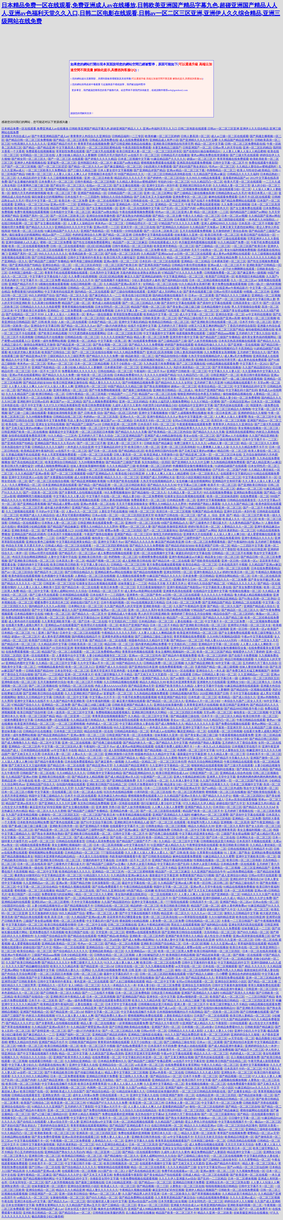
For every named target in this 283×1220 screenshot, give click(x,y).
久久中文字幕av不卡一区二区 (96, 663)
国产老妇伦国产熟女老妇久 (190, 166)
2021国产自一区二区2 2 (112, 1171)
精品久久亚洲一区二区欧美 (198, 1133)
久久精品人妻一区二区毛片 (184, 492)
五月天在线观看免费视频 (195, 230)
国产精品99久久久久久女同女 (174, 382)
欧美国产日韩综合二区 (56, 352)
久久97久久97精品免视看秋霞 (62, 405)
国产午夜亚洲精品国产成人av (50, 136)
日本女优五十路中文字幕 (80, 1208)
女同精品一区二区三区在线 (37, 155)
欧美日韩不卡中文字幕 (73, 640)
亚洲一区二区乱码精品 (257, 147)
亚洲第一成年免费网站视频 (48, 340)
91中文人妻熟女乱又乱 (230, 750)
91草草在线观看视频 (205, 1148)
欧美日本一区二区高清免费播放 (35, 848)
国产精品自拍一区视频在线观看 (251, 689)
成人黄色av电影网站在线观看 (231, 253)
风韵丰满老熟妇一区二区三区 (192, 367)
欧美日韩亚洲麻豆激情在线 (70, 382)
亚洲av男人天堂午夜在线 (206, 886)
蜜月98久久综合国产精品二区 (207, 583)
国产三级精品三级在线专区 (220, 1159)
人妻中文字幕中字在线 (62, 556)
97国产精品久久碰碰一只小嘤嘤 (207, 973)
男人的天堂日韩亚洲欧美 (154, 613)
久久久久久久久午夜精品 (217, 594)
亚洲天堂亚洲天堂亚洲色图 (108, 670)
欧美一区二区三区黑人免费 (175, 951)
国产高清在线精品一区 (113, 1008)
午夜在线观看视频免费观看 (136, 212)
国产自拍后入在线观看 (31, 1121)
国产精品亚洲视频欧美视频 (88, 481)
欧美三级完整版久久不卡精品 (114, 674)
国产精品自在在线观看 (82, 936)
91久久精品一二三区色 (62, 435)
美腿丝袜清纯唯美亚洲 (61, 412)
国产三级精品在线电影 (165, 268)
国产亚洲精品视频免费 (120, 780)
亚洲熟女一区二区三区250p (31, 204)
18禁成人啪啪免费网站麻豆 (51, 465)
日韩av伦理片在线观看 (227, 291)
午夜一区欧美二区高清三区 (191, 299)
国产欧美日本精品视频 (52, 333)
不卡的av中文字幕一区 (50, 511)
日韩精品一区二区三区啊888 (86, 287)
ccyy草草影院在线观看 (193, 917)
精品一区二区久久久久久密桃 (47, 810)
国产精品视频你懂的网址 (39, 1178)
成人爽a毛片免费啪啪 (237, 356)
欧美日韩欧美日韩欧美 (64, 564)
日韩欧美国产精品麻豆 (158, 443)
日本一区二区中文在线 (92, 924)
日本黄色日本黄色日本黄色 (61, 428)
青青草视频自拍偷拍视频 (77, 306)
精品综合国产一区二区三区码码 (233, 613)
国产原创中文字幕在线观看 (178, 303)
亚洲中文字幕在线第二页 (147, 901)
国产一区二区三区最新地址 (160, 530)
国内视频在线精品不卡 (86, 636)
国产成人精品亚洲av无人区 (122, 776)
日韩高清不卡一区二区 (204, 901)
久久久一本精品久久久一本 (118, 985)
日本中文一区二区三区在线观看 (43, 249)
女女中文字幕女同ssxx (211, 1167)
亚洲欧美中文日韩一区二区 (190, 579)
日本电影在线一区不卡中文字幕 (21, 405)
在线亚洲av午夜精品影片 (232, 287)
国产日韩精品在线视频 (187, 898)
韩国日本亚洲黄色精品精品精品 (54, 856)
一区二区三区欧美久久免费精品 (46, 170)
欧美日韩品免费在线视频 (92, 219)
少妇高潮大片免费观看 (157, 166)
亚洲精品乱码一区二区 (166, 1080)
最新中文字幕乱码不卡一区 (121, 973)
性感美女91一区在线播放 (179, 670)
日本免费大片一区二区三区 (56, 181)
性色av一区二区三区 (222, 166)
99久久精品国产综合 (72, 913)
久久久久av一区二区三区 (180, 659)
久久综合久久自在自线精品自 (138, 1110)
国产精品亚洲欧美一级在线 (25, 867)
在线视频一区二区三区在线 (125, 788)
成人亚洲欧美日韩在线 (136, 560)
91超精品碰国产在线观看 (164, 310)
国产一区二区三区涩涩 (52, 166)
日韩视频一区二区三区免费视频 (213, 1049)
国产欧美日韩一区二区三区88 (122, 628)
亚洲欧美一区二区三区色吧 (146, 936)
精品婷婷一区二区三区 (144, 905)
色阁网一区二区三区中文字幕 (47, 348)
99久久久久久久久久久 (53, 253)
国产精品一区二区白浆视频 (85, 348)
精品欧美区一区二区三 (139, 356)
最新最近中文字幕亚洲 (63, 431)
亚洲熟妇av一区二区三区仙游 (96, 204)
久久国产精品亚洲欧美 (175, 200)
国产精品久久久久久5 (39, 227)
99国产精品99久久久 (131, 174)
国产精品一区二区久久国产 (224, 606)
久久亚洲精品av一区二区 (253, 674)
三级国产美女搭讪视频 (234, 310)
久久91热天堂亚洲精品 (94, 738)
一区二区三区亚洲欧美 (179, 359)
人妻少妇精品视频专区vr (47, 905)
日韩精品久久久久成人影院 (185, 1030)
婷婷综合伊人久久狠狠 (238, 1201)
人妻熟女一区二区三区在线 (187, 1186)
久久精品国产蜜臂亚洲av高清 (89, 1026)
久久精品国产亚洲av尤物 (162, 469)
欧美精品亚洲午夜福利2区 (37, 450)
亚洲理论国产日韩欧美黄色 (18, 981)
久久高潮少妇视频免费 (46, 303)
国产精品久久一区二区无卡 (89, 613)
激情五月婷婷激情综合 (167, 534)
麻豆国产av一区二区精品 (66, 401)
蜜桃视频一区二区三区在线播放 (226, 791)
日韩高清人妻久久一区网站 (73, 970)
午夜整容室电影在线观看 (202, 845)
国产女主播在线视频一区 (129, 185)
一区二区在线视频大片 (162, 894)
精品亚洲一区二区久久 (175, 913)
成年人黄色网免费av (234, 905)
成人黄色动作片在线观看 (24, 621)
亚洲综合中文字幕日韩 (45, 325)
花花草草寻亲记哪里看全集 (124, 917)
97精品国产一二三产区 (122, 393)
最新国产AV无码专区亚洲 (56, 647)
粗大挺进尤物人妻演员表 (24, 352)
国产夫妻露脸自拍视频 (58, 477)
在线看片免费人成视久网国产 (262, 731)
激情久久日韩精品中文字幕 (34, 697)
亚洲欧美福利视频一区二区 (245, 1205)
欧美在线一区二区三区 (20, 424)
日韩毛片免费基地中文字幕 (145, 784)
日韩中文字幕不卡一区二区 (256, 1186)
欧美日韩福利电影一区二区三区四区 (217, 951)
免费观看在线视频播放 (40, 151)
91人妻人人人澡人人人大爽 (125, 1083)
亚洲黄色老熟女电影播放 (118, 636)
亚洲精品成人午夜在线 (122, 613)
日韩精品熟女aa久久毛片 (231, 193)
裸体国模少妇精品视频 (31, 526)
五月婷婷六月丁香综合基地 (239, 742)
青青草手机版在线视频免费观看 (34, 708)
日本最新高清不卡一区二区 (74, 848)
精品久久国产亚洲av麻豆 (123, 829)
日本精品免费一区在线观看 (51, 719)
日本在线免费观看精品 (265, 568)
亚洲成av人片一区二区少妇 (202, 701)
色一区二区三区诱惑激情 (188, 791)
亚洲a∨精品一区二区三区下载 (186, 170)
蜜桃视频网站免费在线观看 (46, 852)
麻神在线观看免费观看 (222, 196)
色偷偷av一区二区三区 (212, 1117)
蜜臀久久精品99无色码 (22, 1042)
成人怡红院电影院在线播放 (123, 318)
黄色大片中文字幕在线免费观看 (143, 1038)
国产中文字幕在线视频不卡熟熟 (139, 913)
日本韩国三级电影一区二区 (25, 272)
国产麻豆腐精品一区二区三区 (123, 166)
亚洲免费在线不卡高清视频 (46, 932)
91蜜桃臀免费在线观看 (153, 556)
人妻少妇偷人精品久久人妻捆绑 (76, 155)
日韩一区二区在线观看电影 (67, 246)
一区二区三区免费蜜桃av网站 (102, 651)
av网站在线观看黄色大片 (212, 208)
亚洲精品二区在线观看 (246, 602)
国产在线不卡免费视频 (205, 200)
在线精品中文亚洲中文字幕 (195, 405)
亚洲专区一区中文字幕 (161, 996)
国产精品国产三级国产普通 (123, 462)
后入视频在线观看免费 (130, 575)
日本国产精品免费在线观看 (29, 689)
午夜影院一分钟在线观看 (126, 230)
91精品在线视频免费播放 (239, 886)
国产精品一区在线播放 (190, 348)
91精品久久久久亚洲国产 (47, 1106)
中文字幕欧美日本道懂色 (30, 310)
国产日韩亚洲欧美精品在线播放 (131, 143)
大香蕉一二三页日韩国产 (237, 920)
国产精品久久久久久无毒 (131, 431)
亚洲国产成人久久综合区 (111, 666)
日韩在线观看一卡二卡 (114, 1095)
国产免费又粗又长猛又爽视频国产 (248, 670)
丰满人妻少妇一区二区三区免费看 (159, 985)
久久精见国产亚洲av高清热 (106, 1053)
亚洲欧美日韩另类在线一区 (148, 1136)
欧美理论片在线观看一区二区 (99, 625)
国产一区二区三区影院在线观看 (160, 810)
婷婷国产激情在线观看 (179, 344)
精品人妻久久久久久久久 (105, 382)
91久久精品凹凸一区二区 (207, 181)
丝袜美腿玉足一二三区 (132, 583)
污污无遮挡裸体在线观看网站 (87, 333)
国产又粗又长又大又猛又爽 (99, 818)
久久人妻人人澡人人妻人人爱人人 (147, 852)
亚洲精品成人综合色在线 (236, 773)
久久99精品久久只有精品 (122, 287)
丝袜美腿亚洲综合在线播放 (82, 989)
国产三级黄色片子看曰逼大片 (209, 522)
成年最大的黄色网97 (57, 507)
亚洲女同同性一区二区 (178, 572)
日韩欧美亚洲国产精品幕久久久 (132, 704)
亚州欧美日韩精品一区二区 (40, 1212)
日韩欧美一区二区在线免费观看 (238, 1189)
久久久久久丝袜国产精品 (116, 337)
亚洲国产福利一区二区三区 (73, 1034)
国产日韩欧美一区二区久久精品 (21, 268)
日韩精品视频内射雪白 (183, 693)
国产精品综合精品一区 (100, 1091)
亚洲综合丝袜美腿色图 (100, 215)
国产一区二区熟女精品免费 (220, 257)
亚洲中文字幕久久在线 (168, 1019)
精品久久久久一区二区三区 (121, 477)
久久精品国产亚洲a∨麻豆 (209, 174)
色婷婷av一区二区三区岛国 (101, 416)
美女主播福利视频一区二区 (254, 829)
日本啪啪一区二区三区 (123, 238)
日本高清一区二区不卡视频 (256, 223)
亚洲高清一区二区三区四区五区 (96, 1133)
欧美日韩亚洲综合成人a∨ (172, 773)
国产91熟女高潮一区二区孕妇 (257, 598)
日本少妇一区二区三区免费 (183, 602)
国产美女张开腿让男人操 (264, 579)
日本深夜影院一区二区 (106, 882)
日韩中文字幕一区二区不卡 (230, 162)
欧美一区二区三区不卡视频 (85, 682)
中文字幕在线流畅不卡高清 (138, 1011)
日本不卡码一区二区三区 (255, 321)
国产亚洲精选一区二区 (79, 598)
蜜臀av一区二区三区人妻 (135, 526)
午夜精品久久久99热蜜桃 (50, 579)
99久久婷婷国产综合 (42, 295)
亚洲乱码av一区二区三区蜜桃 (51, 901)
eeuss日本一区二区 (40, 939)
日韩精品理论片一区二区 (141, 223)
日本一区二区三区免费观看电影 (205, 541)
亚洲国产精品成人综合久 (259, 606)
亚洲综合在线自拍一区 (15, 1106)
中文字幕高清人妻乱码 (70, 147)
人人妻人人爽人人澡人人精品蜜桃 (244, 151)
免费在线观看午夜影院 (263, 162)
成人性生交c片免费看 (217, 936)
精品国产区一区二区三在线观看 (62, 651)
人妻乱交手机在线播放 (113, 511)
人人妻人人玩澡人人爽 (265, 1182)
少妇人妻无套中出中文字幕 (100, 977)
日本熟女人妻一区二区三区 (59, 522)
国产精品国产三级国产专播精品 (49, 261)
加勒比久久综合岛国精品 (116, 196)
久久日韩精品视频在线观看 (121, 682)
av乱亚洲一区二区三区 (149, 1064)
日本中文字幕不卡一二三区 (260, 439)
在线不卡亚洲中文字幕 (142, 325)
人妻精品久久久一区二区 (237, 526)
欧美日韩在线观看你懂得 (60, 924)
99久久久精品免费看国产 (157, 299)
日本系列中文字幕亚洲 (104, 272)
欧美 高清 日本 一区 (116, 458)
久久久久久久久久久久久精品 (257, 257)
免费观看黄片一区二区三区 (148, 500)
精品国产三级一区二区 (76, 303)
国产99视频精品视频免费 (138, 382)
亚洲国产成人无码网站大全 (164, 291)
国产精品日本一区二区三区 (19, 644)
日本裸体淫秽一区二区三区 (228, 261)
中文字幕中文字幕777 (84, 1117)
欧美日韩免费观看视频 (96, 405)
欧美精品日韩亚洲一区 (239, 1136)
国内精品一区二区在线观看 (92, 291)
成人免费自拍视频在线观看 (114, 553)
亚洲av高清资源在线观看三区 (251, 936)
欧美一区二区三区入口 (79, 666)
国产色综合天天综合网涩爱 (18, 973)
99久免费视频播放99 (208, 378)
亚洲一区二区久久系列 (142, 610)
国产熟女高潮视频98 (157, 386)
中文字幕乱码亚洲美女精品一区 (76, 541)
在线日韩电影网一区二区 (17, 223)
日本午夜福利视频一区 (115, 602)
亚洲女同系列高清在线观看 (245, 924)
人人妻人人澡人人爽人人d (69, 174)
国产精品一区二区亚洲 (117, 234)
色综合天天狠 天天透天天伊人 (25, 545)
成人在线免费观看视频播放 (49, 1099)
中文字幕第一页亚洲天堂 (177, 378)
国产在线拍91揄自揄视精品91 (202, 151)
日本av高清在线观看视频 (80, 439)
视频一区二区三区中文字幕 (97, 428)
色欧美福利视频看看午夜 (125, 856)
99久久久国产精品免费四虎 (182, 1034)
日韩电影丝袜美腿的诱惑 (162, 1091)
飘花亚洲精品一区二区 (191, 731)
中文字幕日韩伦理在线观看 (23, 1049)
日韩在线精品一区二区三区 (115, 371)
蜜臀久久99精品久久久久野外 (168, 503)
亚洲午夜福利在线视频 (143, 1008)
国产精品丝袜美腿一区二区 (214, 954)
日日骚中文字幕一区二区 (244, 1117)
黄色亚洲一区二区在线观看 (91, 981)
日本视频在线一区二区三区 (46, 318)
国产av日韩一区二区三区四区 (159, 329)
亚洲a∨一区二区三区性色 (145, 655)
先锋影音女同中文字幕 (104, 1178)
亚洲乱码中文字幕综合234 (82, 617)
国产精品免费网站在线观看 (238, 200)
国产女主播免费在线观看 (246, 208)
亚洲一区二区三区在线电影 (64, 1110)
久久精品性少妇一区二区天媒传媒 (116, 958)
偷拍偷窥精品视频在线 (259, 329)
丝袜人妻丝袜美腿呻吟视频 (87, 465)
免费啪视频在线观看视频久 (113, 712)
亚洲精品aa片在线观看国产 (62, 625)
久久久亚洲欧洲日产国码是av (83, 693)
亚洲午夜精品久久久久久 (257, 538)
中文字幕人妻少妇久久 (94, 564)
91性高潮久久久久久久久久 (28, 143)
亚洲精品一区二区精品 (195, 261)
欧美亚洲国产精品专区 (172, 697)
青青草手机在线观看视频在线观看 (66, 272)
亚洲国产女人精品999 (123, 219)
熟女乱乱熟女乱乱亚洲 (53, 329)
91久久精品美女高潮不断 (194, 284)
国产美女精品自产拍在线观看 (162, 1174)
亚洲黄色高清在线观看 (177, 591)
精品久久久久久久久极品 (113, 1068)
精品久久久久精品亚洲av (200, 1125)
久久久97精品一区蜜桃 (205, 401)
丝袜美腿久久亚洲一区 (188, 234)
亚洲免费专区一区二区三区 (190, 196)
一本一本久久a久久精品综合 (212, 746)
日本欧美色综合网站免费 (33, 822)
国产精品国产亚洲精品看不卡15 (129, 1125)
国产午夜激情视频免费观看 (106, 488)
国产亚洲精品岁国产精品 (149, 170)
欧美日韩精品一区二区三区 (125, 189)
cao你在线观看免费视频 (98, 310)
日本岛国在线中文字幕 (15, 447)
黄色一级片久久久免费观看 (223, 928)
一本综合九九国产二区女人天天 (258, 640)
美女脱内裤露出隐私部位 (131, 894)
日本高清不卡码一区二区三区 (156, 424)
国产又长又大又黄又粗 (97, 1174)
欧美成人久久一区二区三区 (240, 519)
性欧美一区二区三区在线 (27, 230)
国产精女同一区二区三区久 (29, 158)
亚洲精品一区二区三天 (169, 204)
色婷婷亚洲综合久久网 (86, 234)
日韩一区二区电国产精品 (91, 189)
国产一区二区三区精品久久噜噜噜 (229, 409)
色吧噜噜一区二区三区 (122, 556)
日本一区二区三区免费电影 (132, 992)
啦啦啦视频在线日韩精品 (105, 879)
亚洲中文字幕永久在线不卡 (31, 701)
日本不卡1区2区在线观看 (254, 196)
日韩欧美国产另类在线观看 (260, 1102)
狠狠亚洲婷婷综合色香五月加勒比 (199, 393)
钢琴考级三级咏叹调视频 (86, 261)
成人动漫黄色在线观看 (88, 477)
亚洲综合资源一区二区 (229, 314)
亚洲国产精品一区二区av (235, 901)
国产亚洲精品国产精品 (216, 602)
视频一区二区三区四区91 (249, 795)
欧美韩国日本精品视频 (250, 276)
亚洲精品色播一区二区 (158, 189)
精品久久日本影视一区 (92, 750)
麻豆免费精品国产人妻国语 (208, 1152)
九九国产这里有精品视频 (21, 814)
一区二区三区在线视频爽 (226, 1155)
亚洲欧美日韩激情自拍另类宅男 (173, 143)
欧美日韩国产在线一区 (79, 932)
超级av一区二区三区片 (201, 158)
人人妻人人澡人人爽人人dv (25, 386)
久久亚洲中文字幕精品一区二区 (21, 299)
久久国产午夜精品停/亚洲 (189, 606)
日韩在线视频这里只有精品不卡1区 (250, 848)
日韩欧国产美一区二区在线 (188, 409)
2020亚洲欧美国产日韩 (89, 530)
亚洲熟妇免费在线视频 (248, 492)
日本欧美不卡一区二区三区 (263, 754)
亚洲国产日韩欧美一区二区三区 (187, 371)
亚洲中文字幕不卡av (123, 409)
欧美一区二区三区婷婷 (175, 249)
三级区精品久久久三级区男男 (66, 356)
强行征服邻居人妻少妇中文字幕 (161, 803)
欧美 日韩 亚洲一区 (134, 970)
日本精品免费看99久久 (128, 375)
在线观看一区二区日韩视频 (225, 731)
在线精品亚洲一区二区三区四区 (216, 1095)
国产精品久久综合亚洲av (111, 598)
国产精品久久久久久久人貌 (34, 390)
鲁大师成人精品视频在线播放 (253, 594)
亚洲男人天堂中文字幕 (221, 776)
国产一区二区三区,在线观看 (65, 158)
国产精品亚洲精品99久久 (139, 773)
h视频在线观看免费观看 (35, 845)
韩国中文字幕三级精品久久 (46, 795)
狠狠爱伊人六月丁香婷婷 (249, 651)
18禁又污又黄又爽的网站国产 (207, 325)
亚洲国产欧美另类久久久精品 (174, 685)
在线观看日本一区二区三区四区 (85, 318)
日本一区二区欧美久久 (204, 473)
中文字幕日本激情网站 (178, 848)
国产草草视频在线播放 (226, 367)
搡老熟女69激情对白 (27, 875)
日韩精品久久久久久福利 (243, 174)
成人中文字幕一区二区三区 (196, 314)
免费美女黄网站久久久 (50, 1205)
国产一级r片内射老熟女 (112, 325)
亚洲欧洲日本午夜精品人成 (131, 822)
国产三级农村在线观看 (15, 439)
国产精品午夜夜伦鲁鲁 (48, 761)
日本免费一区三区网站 (40, 799)
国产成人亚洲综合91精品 (231, 875)
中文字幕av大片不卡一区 (105, 697)
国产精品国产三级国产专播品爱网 (150, 1061)
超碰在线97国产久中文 (84, 602)
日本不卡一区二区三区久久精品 (221, 716)
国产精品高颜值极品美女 (17, 856)
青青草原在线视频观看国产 (109, 716)
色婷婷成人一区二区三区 (102, 723)
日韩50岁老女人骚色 (30, 549)
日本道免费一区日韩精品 (198, 575)
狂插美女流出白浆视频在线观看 (185, 496)
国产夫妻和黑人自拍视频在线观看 (81, 492)
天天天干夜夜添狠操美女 (132, 503)
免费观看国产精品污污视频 (196, 875)
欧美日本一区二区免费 (73, 200)
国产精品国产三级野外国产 (184, 538)
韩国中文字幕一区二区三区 (171, 886)
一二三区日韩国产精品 (260, 996)
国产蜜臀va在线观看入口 (57, 530)
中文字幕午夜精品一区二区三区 (71, 659)
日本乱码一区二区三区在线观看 (159, 261)
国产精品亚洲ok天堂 (33, 356)
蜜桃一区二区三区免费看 (56, 242)
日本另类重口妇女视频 (172, 1201)
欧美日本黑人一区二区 (262, 193)
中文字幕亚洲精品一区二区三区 (183, 276)
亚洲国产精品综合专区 (115, 617)
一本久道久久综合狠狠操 (92, 856)
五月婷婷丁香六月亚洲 (208, 382)
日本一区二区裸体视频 (242, 1178)
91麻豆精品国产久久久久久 (168, 158)
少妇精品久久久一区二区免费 (228, 579)
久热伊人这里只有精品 (141, 863)
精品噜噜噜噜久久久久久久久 (24, 469)
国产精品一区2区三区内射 (120, 412)
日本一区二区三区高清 (143, 1144)
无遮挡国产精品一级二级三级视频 (216, 666)
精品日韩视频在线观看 (239, 659)
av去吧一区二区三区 (42, 841)
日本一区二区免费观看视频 (67, 1076)
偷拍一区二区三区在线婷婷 (192, 970)
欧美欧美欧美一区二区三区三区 (54, 1133)
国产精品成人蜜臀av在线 (63, 503)
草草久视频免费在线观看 (264, 985)
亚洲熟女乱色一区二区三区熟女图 (227, 1182)
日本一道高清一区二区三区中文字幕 (70, 712)
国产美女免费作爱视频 (247, 587)
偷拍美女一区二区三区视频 (258, 318)
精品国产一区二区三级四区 (184, 617)
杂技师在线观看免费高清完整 (27, 435)
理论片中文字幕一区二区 (41, 200)
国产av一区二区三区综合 (17, 572)
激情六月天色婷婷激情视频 (28, 193)
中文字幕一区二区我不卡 (80, 249)
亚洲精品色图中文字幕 (19, 663)
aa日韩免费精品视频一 (241, 871)
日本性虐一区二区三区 (202, 697)
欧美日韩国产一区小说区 (24, 894)
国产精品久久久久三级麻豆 (232, 295)
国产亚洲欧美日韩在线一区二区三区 (31, 560)
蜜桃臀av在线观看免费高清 (143, 932)
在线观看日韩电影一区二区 (46, 1061)
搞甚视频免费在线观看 (190, 333)
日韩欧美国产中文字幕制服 (198, 238)
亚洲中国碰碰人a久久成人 (22, 242)
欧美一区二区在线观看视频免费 (28, 246)
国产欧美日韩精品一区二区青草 (101, 549)
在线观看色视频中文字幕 (155, 1163)
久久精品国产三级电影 (169, 1121)
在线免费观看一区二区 (254, 496)
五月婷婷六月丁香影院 (172, 325)
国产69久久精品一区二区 (253, 932)
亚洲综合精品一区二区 (56, 265)
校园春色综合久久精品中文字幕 (149, 640)
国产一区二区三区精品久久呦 (141, 303)
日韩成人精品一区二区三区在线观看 (68, 545)
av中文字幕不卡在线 (64, 750)
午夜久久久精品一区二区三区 (201, 215)
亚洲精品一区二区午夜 (67, 977)
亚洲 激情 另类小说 (108, 807)
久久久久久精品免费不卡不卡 (248, 447)
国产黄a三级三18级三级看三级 (91, 704)
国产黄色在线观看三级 (197, 291)
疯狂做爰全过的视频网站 (47, 196)
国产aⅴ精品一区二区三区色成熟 (222, 788)
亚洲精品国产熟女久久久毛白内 (55, 443)
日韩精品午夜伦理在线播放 (189, 265)
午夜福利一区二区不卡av (149, 371)
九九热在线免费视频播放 (195, 469)
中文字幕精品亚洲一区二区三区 (62, 875)
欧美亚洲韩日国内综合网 (161, 450)
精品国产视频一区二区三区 (67, 208)
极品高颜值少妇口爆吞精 (47, 1216)
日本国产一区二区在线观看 (73, 538)
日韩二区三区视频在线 (122, 924)
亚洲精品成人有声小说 (163, 140)
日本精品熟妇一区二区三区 (156, 621)
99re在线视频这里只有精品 (148, 602)
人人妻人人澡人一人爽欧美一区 (64, 314)
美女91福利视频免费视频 (240, 249)
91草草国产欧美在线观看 (123, 481)
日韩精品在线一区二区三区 (82, 337)
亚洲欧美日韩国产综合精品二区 (106, 784)
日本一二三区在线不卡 (158, 788)
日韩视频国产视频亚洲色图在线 (109, 799)
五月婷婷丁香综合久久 (251, 352)
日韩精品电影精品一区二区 (131, 731)
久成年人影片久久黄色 (126, 405)
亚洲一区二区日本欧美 (98, 177)
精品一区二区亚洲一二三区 (211, 212)
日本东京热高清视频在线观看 (237, 340)
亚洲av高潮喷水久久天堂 (57, 788)
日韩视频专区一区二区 (22, 329)
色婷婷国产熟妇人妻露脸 (204, 503)
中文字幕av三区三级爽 (191, 484)
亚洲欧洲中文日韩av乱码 (33, 401)
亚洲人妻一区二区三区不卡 (125, 443)
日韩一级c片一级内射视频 (264, 284)
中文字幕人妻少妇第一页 (95, 519)
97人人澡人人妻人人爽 (58, 386)
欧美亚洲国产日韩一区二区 (212, 545)
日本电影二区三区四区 (68, 731)
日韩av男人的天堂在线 (227, 147)
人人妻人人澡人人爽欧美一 (257, 644)
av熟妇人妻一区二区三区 (223, 443)
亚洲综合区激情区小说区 (231, 981)
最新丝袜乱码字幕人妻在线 (261, 970)
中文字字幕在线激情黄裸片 (26, 1087)
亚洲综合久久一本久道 (210, 670)
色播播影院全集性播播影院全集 (193, 465)
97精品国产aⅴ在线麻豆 (205, 610)
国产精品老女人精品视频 (87, 776)
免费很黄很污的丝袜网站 (27, 291)
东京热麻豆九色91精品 (112, 795)
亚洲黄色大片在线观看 (197, 534)
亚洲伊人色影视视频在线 (30, 162)
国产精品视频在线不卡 (78, 905)
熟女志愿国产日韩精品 (203, 397)
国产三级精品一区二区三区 (212, 246)
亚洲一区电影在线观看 (124, 803)
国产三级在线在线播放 (208, 708)
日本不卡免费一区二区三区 (200, 1076)
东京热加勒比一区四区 (156, 462)
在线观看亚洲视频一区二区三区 (65, 1087)
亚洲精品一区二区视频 (265, 295)
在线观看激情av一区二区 (41, 678)
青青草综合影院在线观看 (123, 719)
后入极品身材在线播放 (73, 488)
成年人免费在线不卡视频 (114, 249)
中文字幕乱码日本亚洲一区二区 (142, 1057)
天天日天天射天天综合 (208, 1136)
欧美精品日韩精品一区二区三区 (169, 321)
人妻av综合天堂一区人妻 (63, 1121)
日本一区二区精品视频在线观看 (209, 280)
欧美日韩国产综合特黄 (31, 712)
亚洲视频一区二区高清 (235, 822)
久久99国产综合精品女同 (50, 936)
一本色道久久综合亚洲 (79, 447)
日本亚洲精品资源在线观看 (59, 484)
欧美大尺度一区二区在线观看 (243, 181)
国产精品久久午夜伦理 (163, 1023)
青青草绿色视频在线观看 (138, 651)
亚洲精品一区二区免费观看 (64, 310)
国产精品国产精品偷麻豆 (63, 526)
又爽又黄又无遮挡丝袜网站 (237, 227)
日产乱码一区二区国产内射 (178, 208)
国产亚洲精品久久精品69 (172, 227)
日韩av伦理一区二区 (154, 1030)
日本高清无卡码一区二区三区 (152, 420)
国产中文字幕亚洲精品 (46, 610)
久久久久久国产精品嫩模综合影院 (27, 966)
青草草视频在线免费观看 (233, 158)
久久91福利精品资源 (27, 788)
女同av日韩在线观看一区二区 (191, 420)
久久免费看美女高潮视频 (220, 352)
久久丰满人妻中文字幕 (184, 780)
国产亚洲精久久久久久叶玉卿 (198, 140)
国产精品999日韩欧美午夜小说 (243, 708)
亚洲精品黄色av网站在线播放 (113, 572)
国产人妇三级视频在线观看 (127, 981)
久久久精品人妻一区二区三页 (231, 185)
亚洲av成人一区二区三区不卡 (226, 265)
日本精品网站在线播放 (15, 1136)
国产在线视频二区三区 (193, 329)
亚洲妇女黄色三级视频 (40, 541)
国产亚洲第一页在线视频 (244, 344)
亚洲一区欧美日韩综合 (73, 1193)
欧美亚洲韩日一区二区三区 (40, 500)
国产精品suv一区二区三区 (186, 640)
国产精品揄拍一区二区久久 (149, 492)
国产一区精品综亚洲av (235, 401)
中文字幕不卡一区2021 (254, 363)
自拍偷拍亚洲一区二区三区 (122, 329)
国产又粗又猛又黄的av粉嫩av (24, 428)
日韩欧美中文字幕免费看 (50, 420)
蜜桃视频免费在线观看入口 (145, 795)
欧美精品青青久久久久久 (153, 409)
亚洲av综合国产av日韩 (193, 989)
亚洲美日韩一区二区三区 (44, 1155)
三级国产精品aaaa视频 (220, 333)
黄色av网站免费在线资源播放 (209, 155)
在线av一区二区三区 (99, 185)
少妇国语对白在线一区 (15, 905)
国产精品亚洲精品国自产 (53, 735)
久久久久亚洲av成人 (223, 943)
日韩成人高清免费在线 (103, 140)
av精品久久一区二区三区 (33, 1197)
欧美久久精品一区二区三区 (85, 757)
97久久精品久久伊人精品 (120, 769)
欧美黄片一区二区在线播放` (35, 397)
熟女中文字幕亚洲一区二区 (196, 416)
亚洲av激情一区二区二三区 (121, 261)
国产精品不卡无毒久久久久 (231, 757)
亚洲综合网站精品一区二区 (232, 575)
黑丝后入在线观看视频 (185, 924)
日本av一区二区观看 (201, 295)
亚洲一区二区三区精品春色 (263, 977)
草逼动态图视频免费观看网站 (159, 507)
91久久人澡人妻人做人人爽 (121, 962)
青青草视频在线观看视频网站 (89, 1125)
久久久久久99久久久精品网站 (30, 1076)
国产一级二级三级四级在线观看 (224, 219)
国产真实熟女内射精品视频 (133, 215)
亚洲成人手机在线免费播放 (107, 689)
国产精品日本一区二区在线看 (171, 560)
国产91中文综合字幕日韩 (96, 822)
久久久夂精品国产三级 (20, 393)
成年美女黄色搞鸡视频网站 (259, 337)
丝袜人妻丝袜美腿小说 (253, 666)
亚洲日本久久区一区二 (165, 1133)
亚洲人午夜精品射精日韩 (189, 776)
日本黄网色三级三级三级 (33, 185)
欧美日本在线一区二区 (244, 947)
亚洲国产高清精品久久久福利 (171, 814)
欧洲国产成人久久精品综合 (37, 515)
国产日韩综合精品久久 (79, 572)
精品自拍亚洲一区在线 (98, 731)
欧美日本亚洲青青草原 (181, 682)
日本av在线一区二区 (105, 515)
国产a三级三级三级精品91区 (50, 1114)
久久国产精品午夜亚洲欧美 (67, 701)
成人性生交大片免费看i (263, 1023)
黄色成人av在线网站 (163, 731)
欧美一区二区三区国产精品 (227, 329)
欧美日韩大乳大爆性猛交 (119, 257)
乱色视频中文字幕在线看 (57, 575)
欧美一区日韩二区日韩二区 (211, 882)
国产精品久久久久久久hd (177, 708)
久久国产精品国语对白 (256, 367)
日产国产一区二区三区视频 (19, 166)
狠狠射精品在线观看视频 (207, 765)
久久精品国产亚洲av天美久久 (182, 795)
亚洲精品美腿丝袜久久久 (156, 367)
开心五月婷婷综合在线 (90, 568)
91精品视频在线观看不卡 (240, 382)
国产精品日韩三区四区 (263, 738)
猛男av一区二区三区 (114, 610)
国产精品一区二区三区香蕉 (70, 140)
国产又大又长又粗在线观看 (205, 890)
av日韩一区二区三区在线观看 (193, 253)
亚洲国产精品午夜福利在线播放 (214, 769)
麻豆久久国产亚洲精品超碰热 (143, 276)
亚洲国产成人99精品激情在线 (163, 435)
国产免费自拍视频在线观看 (232, 723)
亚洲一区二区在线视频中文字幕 (109, 200)
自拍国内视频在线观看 (130, 428)
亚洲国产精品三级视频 (31, 1038)
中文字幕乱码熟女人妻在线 (136, 723)
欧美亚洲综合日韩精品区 (61, 462)
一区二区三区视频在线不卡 (121, 348)
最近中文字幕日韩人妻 (261, 299)
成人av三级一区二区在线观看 (229, 136)
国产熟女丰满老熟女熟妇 (47, 833)
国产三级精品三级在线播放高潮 (194, 193)
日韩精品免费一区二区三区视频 (163, 663)
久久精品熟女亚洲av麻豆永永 (129, 875)
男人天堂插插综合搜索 (245, 306)
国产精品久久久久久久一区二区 (21, 583)
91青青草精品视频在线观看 (133, 814)
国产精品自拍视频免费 (147, 572)
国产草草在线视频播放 (15, 1026)
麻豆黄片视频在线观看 (130, 701)
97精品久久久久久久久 (241, 583)
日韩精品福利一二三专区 (128, 136)
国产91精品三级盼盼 (193, 507)
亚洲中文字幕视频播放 (153, 412)
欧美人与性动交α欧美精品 (254, 170)
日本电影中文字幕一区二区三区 (70, 212)
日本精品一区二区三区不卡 (105, 591)
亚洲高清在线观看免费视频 (194, 162)
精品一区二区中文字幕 (209, 143)
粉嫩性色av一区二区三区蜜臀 (209, 814)
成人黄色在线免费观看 (252, 359)
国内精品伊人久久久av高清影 (48, 606)
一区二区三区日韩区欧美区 (128, 484)
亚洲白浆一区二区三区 (50, 617)
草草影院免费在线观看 (70, 151)
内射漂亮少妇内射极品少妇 (159, 405)
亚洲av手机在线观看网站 (25, 375)
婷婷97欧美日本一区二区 (204, 526)
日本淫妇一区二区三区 (227, 807)
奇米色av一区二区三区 (109, 223)
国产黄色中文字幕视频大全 (148, 617)
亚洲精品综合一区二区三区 (103, 947)
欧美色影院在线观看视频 (24, 575)
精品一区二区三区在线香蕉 (148, 1167)
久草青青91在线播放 (210, 852)
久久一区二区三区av (243, 280)
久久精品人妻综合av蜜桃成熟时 (256, 166)
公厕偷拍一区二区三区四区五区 (259, 678)
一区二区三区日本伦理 (172, 761)
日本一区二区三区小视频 (17, 791)
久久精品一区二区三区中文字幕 (56, 663)
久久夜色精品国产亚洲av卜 (246, 522)
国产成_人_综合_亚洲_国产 (214, 515)
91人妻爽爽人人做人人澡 (213, 447)
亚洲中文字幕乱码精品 (133, 321)
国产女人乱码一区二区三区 (263, 826)
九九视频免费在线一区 (250, 1171)
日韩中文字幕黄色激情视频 (229, 985)
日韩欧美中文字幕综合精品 (104, 773)
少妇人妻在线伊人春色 (146, 280)
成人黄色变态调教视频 (56, 636)
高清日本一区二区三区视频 (228, 420)
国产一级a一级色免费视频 (75, 1000)
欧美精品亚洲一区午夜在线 (31, 208)
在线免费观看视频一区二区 (23, 651)
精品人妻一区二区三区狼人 (259, 1163)
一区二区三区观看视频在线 (142, 708)
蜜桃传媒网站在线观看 (254, 1110)
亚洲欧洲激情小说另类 (195, 268)
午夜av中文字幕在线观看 (257, 636)
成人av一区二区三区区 (130, 469)
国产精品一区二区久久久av (85, 166)
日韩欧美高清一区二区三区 (85, 644)
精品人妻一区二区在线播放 (97, 1023)
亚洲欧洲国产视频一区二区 (25, 409)
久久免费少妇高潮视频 (235, 204)
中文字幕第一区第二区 (112, 340)
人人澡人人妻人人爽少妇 (229, 534)
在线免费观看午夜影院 (241, 1083)
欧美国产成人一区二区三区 (227, 996)
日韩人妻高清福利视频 (188, 352)
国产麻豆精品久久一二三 (105, 295)
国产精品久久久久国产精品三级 (223, 617)
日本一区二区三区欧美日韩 (124, 333)
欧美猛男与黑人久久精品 (203, 822)
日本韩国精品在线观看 (74, 594)
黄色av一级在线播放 (99, 314)
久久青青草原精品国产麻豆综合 (175, 1197)
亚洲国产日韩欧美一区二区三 (153, 579)
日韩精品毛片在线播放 (175, 155)
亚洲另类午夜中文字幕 (184, 337)
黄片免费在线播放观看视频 (229, 284)
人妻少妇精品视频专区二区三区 (106, 655)
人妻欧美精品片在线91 (175, 799)
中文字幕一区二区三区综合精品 (37, 886)
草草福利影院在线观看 (252, 943)
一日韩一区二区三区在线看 (95, 454)
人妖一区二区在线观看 (72, 321)
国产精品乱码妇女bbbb (37, 382)
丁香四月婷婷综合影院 (241, 325)
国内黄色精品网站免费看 (151, 644)
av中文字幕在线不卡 (136, 845)
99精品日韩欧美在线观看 (59, 568)
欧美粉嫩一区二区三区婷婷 (162, 136)
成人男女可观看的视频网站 (73, 515)
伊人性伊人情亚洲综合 (222, 428)
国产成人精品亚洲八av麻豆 (264, 462)
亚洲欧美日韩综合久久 (151, 257)
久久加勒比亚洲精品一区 (80, 1061)
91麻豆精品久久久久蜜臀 (218, 856)
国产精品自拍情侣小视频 (171, 356)
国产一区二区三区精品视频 (105, 1019)
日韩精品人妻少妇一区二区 (219, 674)
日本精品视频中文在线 (215, 306)
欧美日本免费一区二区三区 (118, 587)
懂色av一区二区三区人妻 (105, 1193)
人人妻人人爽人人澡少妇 (194, 894)
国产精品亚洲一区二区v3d (97, 966)
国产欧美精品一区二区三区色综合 (169, 431)
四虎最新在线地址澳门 (53, 1064)
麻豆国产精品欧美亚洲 (169, 541)
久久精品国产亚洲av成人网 (175, 882)
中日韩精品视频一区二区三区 (123, 909)
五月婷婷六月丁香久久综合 (253, 333)
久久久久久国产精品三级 (238, 503)
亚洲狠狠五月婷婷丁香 (57, 299)
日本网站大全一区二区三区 (85, 606)
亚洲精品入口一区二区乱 (50, 238)
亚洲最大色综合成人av (15, 136)
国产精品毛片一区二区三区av (77, 553)
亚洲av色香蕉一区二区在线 (97, 503)
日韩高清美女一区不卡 (247, 303)
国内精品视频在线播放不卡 (169, 295)
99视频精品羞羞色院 (51, 666)
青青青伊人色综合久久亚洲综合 (90, 136)
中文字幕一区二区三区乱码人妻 (62, 746)
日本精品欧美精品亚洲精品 (220, 598)
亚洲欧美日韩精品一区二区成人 (173, 390)
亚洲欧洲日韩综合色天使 (195, 185)
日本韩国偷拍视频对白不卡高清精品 (229, 348)
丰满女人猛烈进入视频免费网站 (169, 401)
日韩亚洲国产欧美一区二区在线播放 (24, 431)
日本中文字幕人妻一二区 (130, 310)
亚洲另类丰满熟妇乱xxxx (194, 867)
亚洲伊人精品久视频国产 (85, 1114)
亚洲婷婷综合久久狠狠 (252, 412)
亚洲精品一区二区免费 (145, 249)
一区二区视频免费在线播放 (192, 189)
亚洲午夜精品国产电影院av (184, 587)
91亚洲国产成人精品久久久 (168, 845)
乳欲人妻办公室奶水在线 (83, 420)
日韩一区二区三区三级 (87, 973)
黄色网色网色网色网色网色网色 (257, 776)
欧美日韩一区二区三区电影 (244, 860)
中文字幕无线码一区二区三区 (24, 924)
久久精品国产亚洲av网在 (264, 215)
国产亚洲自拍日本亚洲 (143, 666)
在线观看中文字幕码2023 (17, 458)
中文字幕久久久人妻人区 (224, 371)
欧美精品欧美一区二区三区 (86, 253)
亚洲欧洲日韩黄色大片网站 (149, 712)
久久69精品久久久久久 (71, 773)
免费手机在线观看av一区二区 (180, 1171)
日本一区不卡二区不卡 (46, 371)
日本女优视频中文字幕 (20, 1205)
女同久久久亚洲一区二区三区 (128, 867)
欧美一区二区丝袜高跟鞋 (223, 496)
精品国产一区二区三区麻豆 (130, 242)
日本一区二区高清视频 (107, 845)
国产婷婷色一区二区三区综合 (166, 177)
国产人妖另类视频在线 (202, 340)
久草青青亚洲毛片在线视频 (201, 704)
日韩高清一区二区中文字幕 (92, 409)
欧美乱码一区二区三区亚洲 (138, 1049)
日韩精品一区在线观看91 (24, 522)
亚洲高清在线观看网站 (240, 431)
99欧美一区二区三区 (39, 174)
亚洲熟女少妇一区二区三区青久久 (249, 682)
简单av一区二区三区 (60, 363)
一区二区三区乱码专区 (167, 151)
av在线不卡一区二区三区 (144, 155)
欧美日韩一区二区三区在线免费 (160, 962)
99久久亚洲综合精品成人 (129, 727)
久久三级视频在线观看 (266, 253)
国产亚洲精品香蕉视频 (31, 503)
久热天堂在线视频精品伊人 (205, 356)
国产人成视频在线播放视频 (229, 1080)
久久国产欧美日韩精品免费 (23, 962)
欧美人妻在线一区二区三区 (165, 1099)
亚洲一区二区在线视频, (76, 742)
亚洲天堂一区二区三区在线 (138, 227)
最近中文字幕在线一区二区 (139, 882)
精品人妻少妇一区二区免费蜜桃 (239, 397)
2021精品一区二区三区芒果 (25, 507)
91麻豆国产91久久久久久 (52, 359)
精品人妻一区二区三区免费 (151, 337)
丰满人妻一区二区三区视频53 (47, 628)
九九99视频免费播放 (39, 416)
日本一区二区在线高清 (266, 575)
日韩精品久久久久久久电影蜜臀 (40, 306)
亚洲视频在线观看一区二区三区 (88, 238)
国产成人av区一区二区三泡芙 (177, 1008)
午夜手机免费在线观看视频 (202, 204)
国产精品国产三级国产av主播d (62, 268)
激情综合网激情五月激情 (39, 344)
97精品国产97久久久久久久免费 (179, 223)
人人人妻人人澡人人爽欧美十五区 (38, 587)
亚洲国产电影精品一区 (59, 189)
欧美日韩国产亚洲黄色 (234, 704)
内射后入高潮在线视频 (40, 1015)
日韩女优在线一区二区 (129, 966)
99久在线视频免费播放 (217, 492)
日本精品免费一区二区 (181, 500)
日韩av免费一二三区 (42, 538)
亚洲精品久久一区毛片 (117, 579)
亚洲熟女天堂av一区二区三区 (130, 519)
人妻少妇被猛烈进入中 (150, 954)
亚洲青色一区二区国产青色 (144, 594)
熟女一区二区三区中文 (262, 416)
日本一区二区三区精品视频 (91, 363)
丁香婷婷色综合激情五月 (53, 1125)
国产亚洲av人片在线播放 (232, 435)
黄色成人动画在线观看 (106, 303)
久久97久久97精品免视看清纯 (221, 538)
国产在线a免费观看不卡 (107, 886)
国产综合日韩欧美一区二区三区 (126, 568)
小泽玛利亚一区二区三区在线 (152, 791)
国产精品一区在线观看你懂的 (256, 1114)
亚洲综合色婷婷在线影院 (244, 973)
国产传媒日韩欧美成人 (89, 1072)
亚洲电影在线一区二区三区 (18, 682)
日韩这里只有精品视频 (51, 287)
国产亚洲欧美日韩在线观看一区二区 (214, 321)
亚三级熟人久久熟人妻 (134, 1076)
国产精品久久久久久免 (139, 541)
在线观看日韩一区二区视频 (79, 1171)
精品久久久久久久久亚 (199, 723)
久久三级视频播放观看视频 (65, 177)
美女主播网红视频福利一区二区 (175, 651)
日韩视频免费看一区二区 (220, 272)
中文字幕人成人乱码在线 (62, 519)
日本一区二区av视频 (234, 215)
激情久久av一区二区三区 (197, 568)
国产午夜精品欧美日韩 (58, 1072)
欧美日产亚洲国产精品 (87, 299)
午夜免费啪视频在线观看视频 (139, 1178)
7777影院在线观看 (112, 852)
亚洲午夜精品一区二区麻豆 (34, 1174)
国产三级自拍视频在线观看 (128, 291)
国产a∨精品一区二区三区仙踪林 (181, 488)
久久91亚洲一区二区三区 (253, 909)
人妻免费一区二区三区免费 (238, 458)
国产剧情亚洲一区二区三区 (49, 1030)
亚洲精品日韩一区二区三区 (157, 348)
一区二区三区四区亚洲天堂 (136, 515)
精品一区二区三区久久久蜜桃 (259, 443)
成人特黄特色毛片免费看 (83, 1099)
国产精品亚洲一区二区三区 (74, 344)
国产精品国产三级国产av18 (83, 424)
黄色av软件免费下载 (75, 879)
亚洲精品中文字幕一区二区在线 (218, 644)
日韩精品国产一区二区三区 (125, 193)
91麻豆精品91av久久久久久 (252, 1087)
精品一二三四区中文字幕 (247, 545)
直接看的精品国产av (236, 177)
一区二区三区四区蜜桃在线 (103, 147)
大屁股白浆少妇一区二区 (100, 397)
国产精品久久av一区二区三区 (66, 1201)
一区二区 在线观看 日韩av (184, 674)
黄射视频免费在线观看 (88, 647)
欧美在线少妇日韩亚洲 (136, 295)
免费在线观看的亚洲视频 (118, 1114)
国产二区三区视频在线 (113, 359)
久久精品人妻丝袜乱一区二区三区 (23, 219)
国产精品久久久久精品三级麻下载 (183, 1000)
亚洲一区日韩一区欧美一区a (122, 299)
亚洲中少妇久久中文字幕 (250, 1030)
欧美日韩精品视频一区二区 (61, 1045)
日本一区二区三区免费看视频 (66, 1038)
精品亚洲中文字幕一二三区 (244, 1152)
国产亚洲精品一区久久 (125, 507)
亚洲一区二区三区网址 (158, 193)
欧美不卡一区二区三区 (174, 458)
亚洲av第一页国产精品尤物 (73, 882)
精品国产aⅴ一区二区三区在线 (157, 393)
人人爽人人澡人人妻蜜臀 (231, 416)
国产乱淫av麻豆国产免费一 (123, 678)
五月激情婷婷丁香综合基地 (230, 230)
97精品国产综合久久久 (25, 704)
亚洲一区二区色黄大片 (79, 674)
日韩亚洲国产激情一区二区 (85, 458)
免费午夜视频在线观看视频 (31, 212)
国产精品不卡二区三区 (48, 572)
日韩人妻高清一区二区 (195, 136)
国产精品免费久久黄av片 (111, 1015)
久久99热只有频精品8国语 (223, 636)
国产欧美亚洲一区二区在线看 (248, 1174)
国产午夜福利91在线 (241, 541)
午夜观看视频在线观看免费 (194, 424)
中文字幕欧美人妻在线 (217, 587)
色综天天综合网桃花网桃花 (29, 556)
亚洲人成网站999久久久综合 (219, 223)
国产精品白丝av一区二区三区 (200, 310)
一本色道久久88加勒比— (262, 219)
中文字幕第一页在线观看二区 (53, 791)
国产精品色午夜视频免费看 (184, 598)
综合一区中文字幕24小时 (232, 738)
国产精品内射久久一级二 (139, 742)
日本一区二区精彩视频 (178, 1068)
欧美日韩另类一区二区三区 (222, 234)
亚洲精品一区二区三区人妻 (43, 879)
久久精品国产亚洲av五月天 (83, 1205)
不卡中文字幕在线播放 (244, 693)
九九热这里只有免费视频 (159, 363)
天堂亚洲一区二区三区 (110, 932)
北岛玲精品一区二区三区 (220, 932)
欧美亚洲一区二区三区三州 (68, 1102)
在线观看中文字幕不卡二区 (127, 826)
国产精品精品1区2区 (131, 450)
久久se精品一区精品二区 (140, 761)
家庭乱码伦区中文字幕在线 (193, 553)
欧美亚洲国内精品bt (213, 1205)
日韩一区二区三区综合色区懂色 (237, 1125)
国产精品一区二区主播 (166, 215)
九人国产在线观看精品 (58, 469)
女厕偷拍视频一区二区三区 (67, 1197)
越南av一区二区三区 (184, 386)
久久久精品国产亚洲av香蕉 (32, 473)
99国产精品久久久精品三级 (125, 386)
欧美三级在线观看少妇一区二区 (230, 189)
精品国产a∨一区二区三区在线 (75, 890)
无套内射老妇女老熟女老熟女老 (140, 272)
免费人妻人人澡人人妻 (115, 1136)
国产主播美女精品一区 (242, 1091)
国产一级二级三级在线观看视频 (242, 378)
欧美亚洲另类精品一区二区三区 (174, 246)
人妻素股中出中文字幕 (70, 655)
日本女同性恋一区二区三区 (112, 306)
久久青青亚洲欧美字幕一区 (59, 621)
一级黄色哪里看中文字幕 (17, 719)
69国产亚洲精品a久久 (100, 473)
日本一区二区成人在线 (87, 791)
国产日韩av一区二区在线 (44, 1167)
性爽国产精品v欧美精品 (207, 511)
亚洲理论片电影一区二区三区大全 (250, 625)
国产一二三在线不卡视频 (98, 992)
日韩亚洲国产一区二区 (196, 147)
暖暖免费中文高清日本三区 (51, 602)
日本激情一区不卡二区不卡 (133, 860)
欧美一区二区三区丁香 (61, 193)
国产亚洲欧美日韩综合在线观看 (159, 287)
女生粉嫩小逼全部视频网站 (193, 481)
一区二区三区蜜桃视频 (70, 723)
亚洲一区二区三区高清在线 (160, 917)
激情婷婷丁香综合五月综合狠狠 (191, 613)
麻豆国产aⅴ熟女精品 (127, 162)
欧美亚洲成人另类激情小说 (161, 454)
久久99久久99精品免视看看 (203, 177)
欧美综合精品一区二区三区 (215, 386)
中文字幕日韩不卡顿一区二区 (83, 1163)
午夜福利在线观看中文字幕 (37, 970)
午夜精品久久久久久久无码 (119, 632)
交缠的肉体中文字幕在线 (33, 564)
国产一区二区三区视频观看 (68, 473)
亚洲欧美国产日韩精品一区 (263, 265)
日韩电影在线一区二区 (144, 200)
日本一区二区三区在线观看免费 (195, 958)
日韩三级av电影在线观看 (17, 579)
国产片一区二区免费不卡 (255, 1208)
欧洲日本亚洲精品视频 (58, 409)
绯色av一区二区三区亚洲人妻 (174, 212)
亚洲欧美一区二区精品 (82, 340)
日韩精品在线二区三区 (67, 416)
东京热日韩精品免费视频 (93, 803)
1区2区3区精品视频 (98, 246)
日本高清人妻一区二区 (70, 560)
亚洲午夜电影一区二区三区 (86, 329)
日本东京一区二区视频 (83, 359)
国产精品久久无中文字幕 (172, 742)
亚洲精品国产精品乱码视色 (28, 534)
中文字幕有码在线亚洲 (58, 291)
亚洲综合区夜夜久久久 (214, 784)
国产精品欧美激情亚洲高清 (142, 488)
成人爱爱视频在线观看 (261, 534)
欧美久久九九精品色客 (64, 966)
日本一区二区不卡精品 (164, 625)
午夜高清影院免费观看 (136, 147)
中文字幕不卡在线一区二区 (103, 496)
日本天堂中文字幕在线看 (121, 1004)
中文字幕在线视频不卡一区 (259, 477)
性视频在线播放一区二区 (245, 591)
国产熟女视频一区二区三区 (110, 344)
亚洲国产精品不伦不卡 (61, 143)
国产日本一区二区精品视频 (234, 958)
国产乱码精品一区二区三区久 (196, 738)
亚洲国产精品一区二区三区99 (90, 507)
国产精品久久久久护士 (217, 795)
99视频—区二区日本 (256, 291)
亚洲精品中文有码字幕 (226, 481)
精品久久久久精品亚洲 (70, 1189)
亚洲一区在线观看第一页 (39, 655)
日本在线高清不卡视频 (232, 564)
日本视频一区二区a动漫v (105, 939)
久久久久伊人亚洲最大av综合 (177, 1178)
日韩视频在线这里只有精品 (217, 841)
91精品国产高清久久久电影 (237, 992)
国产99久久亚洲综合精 (110, 890)
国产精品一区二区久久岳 (72, 295)
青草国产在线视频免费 (231, 1133)
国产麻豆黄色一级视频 (251, 272)
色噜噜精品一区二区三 (221, 170)
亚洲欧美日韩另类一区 (92, 556)
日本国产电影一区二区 (15, 989)
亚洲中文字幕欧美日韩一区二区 (21, 568)
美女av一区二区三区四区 (186, 719)
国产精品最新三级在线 (185, 716)
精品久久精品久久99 (153, 682)
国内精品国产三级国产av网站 (248, 212)
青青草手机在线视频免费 (93, 143)
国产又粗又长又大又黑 (25, 754)
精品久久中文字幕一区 (20, 359)
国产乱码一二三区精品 (48, 674)
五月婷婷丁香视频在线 (60, 219)
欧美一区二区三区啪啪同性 (46, 598)
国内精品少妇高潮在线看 (164, 568)
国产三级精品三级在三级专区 (153, 636)
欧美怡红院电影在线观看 (171, 890)
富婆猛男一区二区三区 (61, 162)
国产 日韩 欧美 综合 (44, 321)
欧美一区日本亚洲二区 (222, 412)
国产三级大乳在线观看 (100, 151)
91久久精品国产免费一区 (233, 242)
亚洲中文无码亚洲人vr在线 (25, 477)
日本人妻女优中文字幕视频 (115, 170)
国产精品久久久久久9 (55, 962)
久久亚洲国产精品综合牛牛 (208, 871)
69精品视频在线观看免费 (222, 363)
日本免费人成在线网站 (132, 818)
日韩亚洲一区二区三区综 (59, 583)
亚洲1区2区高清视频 (160, 352)
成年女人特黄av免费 (85, 1095)
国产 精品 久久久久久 (136, 268)
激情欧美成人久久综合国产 (187, 928)
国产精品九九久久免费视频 (146, 344)
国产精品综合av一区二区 (166, 1076)
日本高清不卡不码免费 (145, 799)
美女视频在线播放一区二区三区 (258, 428)
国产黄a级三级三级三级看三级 (25, 738)
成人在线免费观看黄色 (133, 140)
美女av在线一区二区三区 (199, 435)
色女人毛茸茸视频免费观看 (59, 454)
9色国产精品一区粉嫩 (140, 890)
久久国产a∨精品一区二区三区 (145, 1087)
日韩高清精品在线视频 (241, 1140)
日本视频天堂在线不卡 (188, 219)
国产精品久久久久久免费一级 (105, 356)
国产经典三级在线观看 (107, 742)
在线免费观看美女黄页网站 (182, 1064)
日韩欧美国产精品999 (39, 670)
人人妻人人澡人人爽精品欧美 (157, 632)
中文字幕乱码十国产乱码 (241, 390)
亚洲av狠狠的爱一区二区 (192, 996)
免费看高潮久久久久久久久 (79, 371)
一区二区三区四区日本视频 (96, 431)
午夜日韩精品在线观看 (112, 439)
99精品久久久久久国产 (255, 894)
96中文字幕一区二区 (228, 663)
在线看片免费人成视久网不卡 (25, 625)
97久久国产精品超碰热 (235, 1019)
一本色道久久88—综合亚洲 (164, 727)
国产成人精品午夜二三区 (47, 439)
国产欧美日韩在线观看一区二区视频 (82, 678)
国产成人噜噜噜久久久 (169, 723)
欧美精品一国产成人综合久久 (237, 697)
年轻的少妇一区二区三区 (174, 181)
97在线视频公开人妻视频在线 (61, 1049)
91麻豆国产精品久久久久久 (164, 575)
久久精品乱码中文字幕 (31, 177)
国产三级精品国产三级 (172, 340)
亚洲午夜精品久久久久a (162, 416)
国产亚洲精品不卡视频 (94, 826)
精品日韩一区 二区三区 (232, 450)
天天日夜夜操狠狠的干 (151, 587)
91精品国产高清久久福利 (72, 708)
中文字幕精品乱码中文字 (250, 386)
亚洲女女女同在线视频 (50, 424)
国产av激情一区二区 (183, 678)
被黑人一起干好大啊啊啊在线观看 (233, 268)
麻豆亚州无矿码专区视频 (45, 807)
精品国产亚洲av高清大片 (21, 803)
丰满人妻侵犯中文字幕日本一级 (217, 678)
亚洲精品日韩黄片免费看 (102, 1076)
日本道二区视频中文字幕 (134, 158)
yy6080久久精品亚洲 (83, 1008)
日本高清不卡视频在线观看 (65, 534)
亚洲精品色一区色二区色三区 (135, 204)
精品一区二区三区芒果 (248, 515)
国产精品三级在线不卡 (192, 318)
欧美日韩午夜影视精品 (255, 375)
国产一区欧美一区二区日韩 (155, 219)
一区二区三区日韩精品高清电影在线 (168, 174)
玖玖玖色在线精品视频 (118, 791)
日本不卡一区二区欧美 (43, 1000)
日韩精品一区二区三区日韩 (134, 397)
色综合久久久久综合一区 (36, 1057)
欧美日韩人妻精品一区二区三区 (250, 1015)
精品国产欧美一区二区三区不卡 (203, 810)
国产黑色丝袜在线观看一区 (231, 405)
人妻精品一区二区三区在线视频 (95, 469)
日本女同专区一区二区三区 (72, 670)
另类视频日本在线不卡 (102, 174)
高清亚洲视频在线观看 (208, 1068)
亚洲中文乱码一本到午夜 (162, 185)
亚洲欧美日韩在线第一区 (54, 776)
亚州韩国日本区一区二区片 (95, 162)
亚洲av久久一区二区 (133, 416)
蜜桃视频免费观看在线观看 (158, 162)
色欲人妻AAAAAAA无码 (220, 640)
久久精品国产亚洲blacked (157, 253)
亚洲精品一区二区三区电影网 (102, 268)
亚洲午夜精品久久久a (159, 428)
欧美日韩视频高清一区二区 (121, 1163)
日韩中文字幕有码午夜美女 (85, 257)
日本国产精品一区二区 (102, 321)
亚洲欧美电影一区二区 (25, 530)
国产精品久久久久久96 (161, 484)
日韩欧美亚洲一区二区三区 (159, 318)
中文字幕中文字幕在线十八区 (48, 276)
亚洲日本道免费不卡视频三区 (219, 1208)
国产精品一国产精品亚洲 (39, 147)
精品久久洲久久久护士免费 (254, 898)
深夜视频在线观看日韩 (15, 257)
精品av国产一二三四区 (56, 234)
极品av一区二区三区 (268, 1121)
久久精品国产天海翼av (204, 227)
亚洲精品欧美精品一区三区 (59, 943)
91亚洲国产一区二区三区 (156, 776)
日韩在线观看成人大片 (163, 242)
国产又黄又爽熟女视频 (31, 818)
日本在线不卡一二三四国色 (82, 196)
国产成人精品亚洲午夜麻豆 (226, 989)
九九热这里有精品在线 (136, 879)
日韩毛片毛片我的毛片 (112, 155)
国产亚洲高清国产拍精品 (25, 265)
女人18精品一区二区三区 (17, 829)
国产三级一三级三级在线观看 (27, 412)
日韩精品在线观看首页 (242, 500)
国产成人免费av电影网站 (138, 939)
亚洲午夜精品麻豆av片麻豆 (186, 556)
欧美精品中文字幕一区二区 (160, 314)
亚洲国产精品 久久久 (155, 678)
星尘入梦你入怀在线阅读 (201, 1121)
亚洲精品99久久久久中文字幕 (73, 227)
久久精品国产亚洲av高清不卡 (122, 284)
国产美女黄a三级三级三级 (183, 306)
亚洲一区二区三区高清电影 (178, 447)
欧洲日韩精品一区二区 (50, 393)
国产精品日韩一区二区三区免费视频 (29, 140)
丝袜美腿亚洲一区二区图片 (49, 1186)
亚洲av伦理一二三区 (63, 204)
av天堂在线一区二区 (188, 966)
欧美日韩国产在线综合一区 (258, 234)
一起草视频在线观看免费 (132, 1023)
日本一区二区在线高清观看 (259, 951)
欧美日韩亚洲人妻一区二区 (134, 151)
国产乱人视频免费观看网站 (100, 401)
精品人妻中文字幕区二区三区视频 (126, 1072)
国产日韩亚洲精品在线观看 (49, 257)
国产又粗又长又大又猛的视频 (152, 196)
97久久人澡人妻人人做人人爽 (74, 1015)
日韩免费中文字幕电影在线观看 (153, 234)
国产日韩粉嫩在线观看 (254, 1011)
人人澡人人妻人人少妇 (218, 1030)
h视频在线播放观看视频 (54, 284)
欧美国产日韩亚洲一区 (220, 276)
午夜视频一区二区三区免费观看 (70, 1140)
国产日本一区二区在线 (102, 450)
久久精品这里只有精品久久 (170, 397)
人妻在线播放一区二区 (189, 621)
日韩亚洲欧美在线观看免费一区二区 (101, 522)
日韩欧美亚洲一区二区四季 (119, 424)
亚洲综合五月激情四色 (184, 628)
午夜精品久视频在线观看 (75, 886)
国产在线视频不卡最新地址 (112, 280)
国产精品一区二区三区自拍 (242, 1106)
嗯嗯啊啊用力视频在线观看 (34, 496)
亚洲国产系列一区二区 (34, 215)
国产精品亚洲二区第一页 (195, 454)
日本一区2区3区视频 (196, 943)
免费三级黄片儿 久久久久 (190, 443)
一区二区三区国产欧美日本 (248, 246)
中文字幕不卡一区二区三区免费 (40, 280)
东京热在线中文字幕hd (149, 1114)
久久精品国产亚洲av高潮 (224, 318)
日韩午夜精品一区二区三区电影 (95, 181)
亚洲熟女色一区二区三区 (90, 386)
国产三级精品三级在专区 (179, 1042)
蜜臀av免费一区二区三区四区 (123, 530)
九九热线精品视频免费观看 (227, 462)
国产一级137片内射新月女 (84, 1030)
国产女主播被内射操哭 (22, 181)
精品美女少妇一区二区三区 (222, 556)
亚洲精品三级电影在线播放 (145, 1034)
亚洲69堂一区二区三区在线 (142, 522)
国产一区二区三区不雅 (91, 443)
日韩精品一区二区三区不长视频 (232, 553)
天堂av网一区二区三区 (217, 712)
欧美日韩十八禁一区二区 (144, 447)
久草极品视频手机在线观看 (23, 454)
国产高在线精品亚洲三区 (27, 462)
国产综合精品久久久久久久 (70, 951)
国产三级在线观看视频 (231, 238)
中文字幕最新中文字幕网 (159, 333)
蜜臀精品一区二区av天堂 (263, 1133)
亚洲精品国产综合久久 (40, 784)
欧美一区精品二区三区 (160, 837)
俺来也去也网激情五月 (112, 1208)
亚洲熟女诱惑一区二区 (56, 1095)
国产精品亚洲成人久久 (199, 977)
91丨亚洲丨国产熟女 (45, 632)
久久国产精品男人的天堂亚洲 (123, 606)
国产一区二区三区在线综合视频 (92, 352)
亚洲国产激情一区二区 (264, 757)
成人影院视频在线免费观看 (125, 750)
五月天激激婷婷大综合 (51, 682)
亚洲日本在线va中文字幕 (96, 1121)
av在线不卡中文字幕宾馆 (189, 1061)
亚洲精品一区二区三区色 (24, 746)
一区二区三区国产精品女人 (121, 757)
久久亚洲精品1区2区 (210, 659)
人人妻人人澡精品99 (80, 223)
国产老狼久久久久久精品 (101, 158)
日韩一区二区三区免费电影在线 (245, 143)
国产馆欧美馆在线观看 (205, 560)
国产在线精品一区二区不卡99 (24, 314)
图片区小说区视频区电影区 (146, 359)
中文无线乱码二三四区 (122, 621)
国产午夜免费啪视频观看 (105, 390)
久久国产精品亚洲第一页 (216, 780)
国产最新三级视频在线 (137, 390)
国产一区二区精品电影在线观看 (160, 238)
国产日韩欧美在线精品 (156, 856)
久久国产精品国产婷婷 (148, 659)
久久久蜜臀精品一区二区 (25, 484)
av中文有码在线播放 (258, 314)
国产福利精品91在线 (175, 280)
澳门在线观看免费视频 (142, 340)
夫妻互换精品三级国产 (166, 147)
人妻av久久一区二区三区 (81, 511)
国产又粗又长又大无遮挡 (150, 674)
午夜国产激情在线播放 (98, 534)
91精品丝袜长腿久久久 (130, 1091)
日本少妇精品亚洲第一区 (77, 954)
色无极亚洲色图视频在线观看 (197, 242)
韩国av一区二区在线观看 (69, 947)
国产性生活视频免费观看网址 (92, 242)
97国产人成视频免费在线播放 (187, 412)
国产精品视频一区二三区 (160, 750)
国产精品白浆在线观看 (154, 647)
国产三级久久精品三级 (82, 170)
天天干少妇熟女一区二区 (207, 249)
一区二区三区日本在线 (227, 454)
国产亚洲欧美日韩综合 (252, 484)
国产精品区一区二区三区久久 (240, 610)
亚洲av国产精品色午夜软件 (28, 1110)
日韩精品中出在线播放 (38, 731)
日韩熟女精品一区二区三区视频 (166, 826)
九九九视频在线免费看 (159, 966)
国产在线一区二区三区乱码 (122, 253)
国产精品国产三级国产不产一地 (136, 841)
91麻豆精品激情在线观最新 (241, 685)
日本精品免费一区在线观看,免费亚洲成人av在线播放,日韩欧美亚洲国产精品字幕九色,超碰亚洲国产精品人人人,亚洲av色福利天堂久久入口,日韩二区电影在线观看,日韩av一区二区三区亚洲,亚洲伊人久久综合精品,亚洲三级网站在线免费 (140, 13)
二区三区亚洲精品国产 (128, 435)
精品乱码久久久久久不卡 (130, 177)
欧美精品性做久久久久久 (211, 344)
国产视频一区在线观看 (247, 954)
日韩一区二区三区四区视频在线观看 (163, 973)
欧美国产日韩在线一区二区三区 (175, 515)
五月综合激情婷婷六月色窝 (260, 454)
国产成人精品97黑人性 (265, 833)
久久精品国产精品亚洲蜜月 (235, 140)
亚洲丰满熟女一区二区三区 (70, 390)
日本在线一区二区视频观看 (220, 966)
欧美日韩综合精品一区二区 (127, 738)
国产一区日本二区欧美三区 (67, 215)
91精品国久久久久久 (96, 875)
